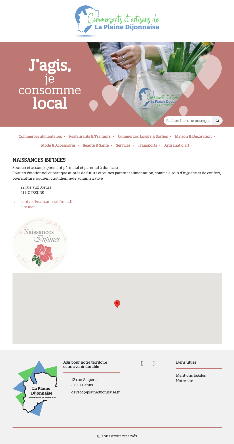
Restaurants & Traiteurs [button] (90, 136)
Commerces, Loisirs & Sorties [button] (143, 136)
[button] (117, 304)
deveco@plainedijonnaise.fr (95, 392)
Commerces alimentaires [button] (41, 136)
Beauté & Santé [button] (96, 145)
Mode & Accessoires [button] (58, 145)
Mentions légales (191, 375)
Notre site (184, 380)
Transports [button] (148, 145)
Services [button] (123, 145)
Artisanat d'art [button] (177, 145)
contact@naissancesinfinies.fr (47, 201)
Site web (28, 207)
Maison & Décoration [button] (194, 136)
